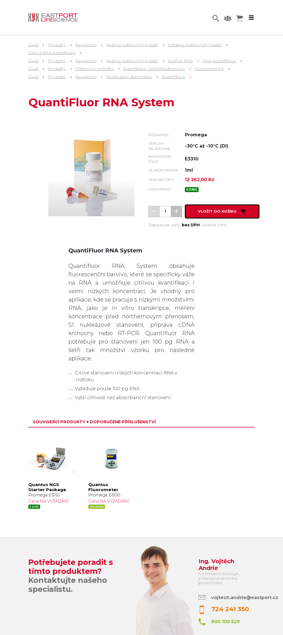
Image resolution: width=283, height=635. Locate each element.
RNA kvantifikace (219, 61)
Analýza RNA (180, 61)
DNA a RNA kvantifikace (51, 52)
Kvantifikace (173, 77)
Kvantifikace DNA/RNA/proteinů (154, 68)
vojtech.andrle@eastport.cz (244, 597)
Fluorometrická (209, 68)
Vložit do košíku (222, 211)
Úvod (33, 45)
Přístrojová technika (94, 68)
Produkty (57, 45)
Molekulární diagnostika (129, 77)
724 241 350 (230, 609)
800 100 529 (225, 621)
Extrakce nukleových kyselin (195, 45)
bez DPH (191, 225)
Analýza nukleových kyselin (132, 45)
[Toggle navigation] (251, 17)
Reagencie (85, 45)
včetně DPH (215, 225)
